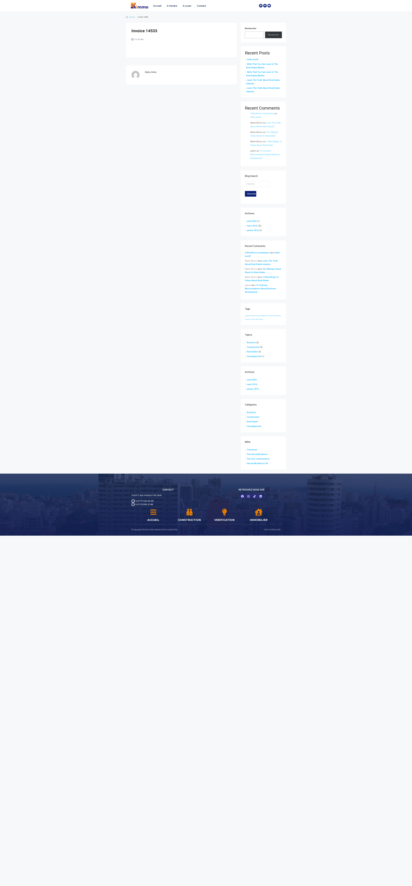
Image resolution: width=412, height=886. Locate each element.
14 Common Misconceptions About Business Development (265, 154)
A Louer (187, 6)
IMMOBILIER (259, 520)
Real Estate (252, 351)
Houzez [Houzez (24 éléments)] (247, 319)
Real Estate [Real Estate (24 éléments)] (259, 319)
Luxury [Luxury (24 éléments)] (252, 319)
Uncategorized (254, 356)
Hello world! (252, 59)
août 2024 (252, 221)
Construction (253, 347)
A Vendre (172, 6)
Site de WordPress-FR (257, 463)
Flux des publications (257, 454)
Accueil (157, 6)
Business (251, 342)
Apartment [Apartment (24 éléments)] (248, 316)
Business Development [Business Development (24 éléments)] (260, 316)
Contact (201, 6)
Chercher (251, 194)
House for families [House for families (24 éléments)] (275, 316)
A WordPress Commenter (262, 113)
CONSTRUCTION (189, 520)
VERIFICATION (224, 520)
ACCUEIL (153, 520)
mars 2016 (252, 226)
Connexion (252, 449)
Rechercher (250, 28)
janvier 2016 (253, 230)
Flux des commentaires (258, 459)
